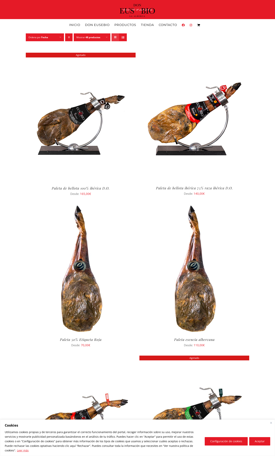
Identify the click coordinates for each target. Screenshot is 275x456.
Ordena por (38, 37)
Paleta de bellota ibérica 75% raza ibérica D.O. (194, 188)
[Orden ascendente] (69, 37)
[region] (137, 438)
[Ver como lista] (123, 37)
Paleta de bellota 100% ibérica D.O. (81, 188)
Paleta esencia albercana (194, 339)
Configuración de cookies (226, 441)
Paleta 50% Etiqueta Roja (81, 339)
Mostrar (88, 37)
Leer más (23, 450)
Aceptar (260, 441)
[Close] (271, 422)
